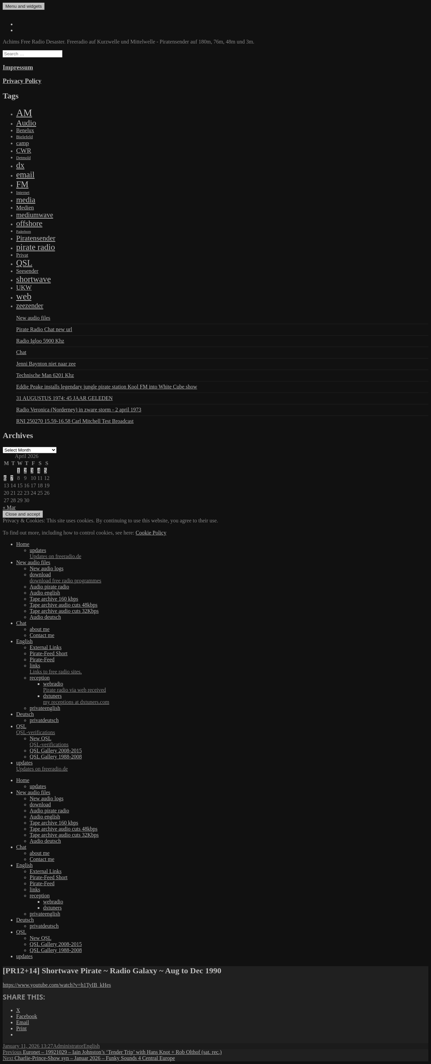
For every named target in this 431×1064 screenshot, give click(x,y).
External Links (46, 647)
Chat (21, 352)
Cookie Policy (151, 533)
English (24, 641)
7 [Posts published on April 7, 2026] (11, 478)
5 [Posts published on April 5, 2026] (45, 470)
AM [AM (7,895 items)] (24, 112)
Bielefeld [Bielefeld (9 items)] (24, 136)
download (229, 578)
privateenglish (45, 708)
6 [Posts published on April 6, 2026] (5, 478)
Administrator (68, 1046)
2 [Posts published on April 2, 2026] (25, 470)
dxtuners (235, 699)
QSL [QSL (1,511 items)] (24, 262)
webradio (235, 687)
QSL (222, 729)
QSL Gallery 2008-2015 (56, 750)
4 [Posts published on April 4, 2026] (38, 470)
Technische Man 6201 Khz (45, 375)
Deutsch (25, 714)
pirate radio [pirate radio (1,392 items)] (35, 247)
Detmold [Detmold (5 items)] (23, 157)
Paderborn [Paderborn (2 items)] (23, 231)
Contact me (42, 635)
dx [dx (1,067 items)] (20, 165)
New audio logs (46, 568)
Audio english (45, 593)
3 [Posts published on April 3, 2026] (32, 470)
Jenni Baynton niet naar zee (46, 364)
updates (229, 553)
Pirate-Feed (42, 659)
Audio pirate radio (49, 586)
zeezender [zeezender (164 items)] (29, 305)
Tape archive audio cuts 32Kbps (64, 611)
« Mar (9, 507)
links (229, 669)
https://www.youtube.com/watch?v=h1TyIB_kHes (57, 985)
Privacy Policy (22, 80)
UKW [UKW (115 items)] (24, 287)
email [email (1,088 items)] (25, 174)
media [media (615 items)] (25, 199)
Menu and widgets (23, 6)
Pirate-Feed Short (48, 653)
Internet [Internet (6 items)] (22, 192)
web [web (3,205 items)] (23, 296)
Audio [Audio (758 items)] (26, 122)
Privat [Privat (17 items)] (22, 255)
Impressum (18, 67)
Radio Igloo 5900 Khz (40, 341)
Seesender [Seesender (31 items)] (27, 271)
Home (22, 544)
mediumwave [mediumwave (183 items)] (34, 215)
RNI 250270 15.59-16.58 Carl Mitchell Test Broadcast (75, 421)
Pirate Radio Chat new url (44, 329)
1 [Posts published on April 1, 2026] (18, 470)
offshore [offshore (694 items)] (29, 223)
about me (39, 629)
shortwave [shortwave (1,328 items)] (33, 279)
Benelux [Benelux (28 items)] (25, 130)
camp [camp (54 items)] (22, 143)
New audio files (33, 318)
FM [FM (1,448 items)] (22, 184)
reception (40, 678)
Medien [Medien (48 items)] (25, 207)
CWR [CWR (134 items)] (23, 150)
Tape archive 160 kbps (54, 599)
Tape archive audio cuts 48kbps (63, 605)
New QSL (229, 742)
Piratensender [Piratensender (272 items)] (35, 238)
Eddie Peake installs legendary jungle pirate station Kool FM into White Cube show (106, 387)
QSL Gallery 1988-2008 (56, 756)
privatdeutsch (44, 720)
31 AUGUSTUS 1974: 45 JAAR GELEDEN (64, 398)
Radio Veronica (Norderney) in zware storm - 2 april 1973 (78, 409)
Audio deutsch (45, 617)
